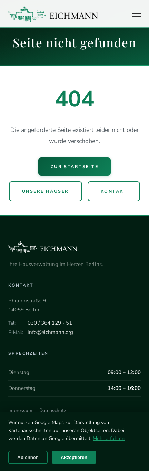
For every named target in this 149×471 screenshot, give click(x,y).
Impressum (20, 410)
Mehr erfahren (109, 438)
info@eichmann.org (50, 332)
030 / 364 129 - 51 (50, 322)
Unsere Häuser (45, 191)
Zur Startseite (75, 167)
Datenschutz (52, 410)
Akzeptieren (74, 457)
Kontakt (114, 191)
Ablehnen (28, 457)
